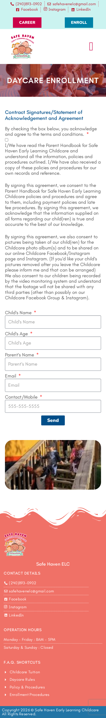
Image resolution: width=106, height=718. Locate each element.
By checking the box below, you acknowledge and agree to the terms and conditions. (51, 131)
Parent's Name (20, 355)
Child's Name (19, 312)
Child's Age (17, 334)
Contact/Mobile (22, 397)
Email (11, 376)
